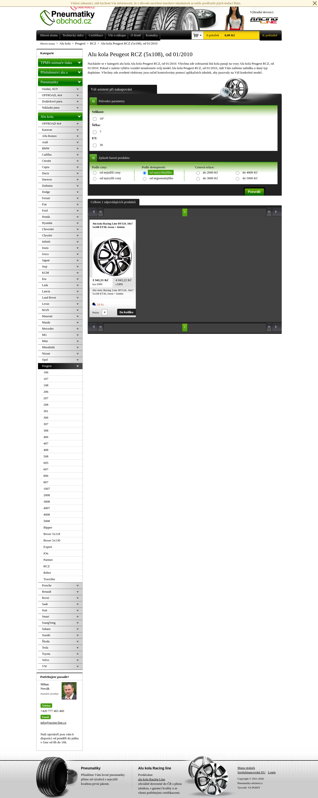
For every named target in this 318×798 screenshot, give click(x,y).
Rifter (47, 573)
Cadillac (47, 154)
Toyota (46, 654)
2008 (46, 495)
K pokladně (268, 35)
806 (45, 476)
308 (45, 430)
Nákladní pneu (50, 107)
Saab (45, 604)
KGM (45, 272)
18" (101, 119)
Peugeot (47, 366)
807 (45, 482)
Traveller (49, 579)
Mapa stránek (246, 768)
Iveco (45, 254)
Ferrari (46, 198)
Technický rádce (73, 35)
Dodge (46, 192)
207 (45, 398)
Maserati (47, 316)
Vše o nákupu (117, 35)
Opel (45, 359)
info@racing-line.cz (53, 722)
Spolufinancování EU (251, 772)
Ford (45, 210)
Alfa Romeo (49, 136)
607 (45, 469)
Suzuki (46, 635)
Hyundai (47, 223)
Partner (48, 560)
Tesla (45, 647)
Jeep (44, 266)
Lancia (46, 291)
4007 (46, 508)
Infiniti (46, 241)
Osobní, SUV (50, 89)
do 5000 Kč (250, 178)
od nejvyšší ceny (110, 178)
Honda (46, 217)
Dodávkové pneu (52, 101)
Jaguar (46, 260)
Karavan (47, 130)
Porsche (46, 585)
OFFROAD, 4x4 (52, 95)
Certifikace (96, 35)
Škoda (45, 641)
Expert (47, 547)
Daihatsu (47, 185)
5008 (46, 521)
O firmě (136, 35)
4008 (46, 514)
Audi (45, 142)
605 (45, 463)
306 (45, 417)
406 (45, 437)
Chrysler (47, 235)
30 (100, 145)
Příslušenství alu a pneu (61, 72)
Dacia (45, 173)
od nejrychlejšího (161, 172)
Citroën (46, 161)
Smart (45, 616)
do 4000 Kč (250, 172)
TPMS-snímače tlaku (61, 61)
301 (45, 411)
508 (45, 456)
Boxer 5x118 (51, 534)
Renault (46, 591)
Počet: (95, 312)
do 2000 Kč (210, 172)
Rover (45, 598)
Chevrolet (48, 229)
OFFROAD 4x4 (51, 123)
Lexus (45, 304)
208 (45, 404)
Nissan (46, 353)
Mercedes (48, 328)
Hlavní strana (47, 43)
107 (45, 379)
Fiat (44, 204)
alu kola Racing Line (151, 779)
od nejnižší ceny (110, 172)
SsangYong (48, 622)
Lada (45, 285)
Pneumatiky (61, 81)
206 (45, 392)
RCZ (46, 566)
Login (272, 772)
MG (44, 335)
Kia (44, 279)
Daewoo (47, 179)
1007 (46, 488)
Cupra (45, 167)
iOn (45, 553)
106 (45, 372)
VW (44, 666)
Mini (45, 341)
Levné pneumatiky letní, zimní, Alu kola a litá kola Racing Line (71, 13)
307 (45, 424)
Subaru (46, 629)
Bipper (47, 527)
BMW (45, 148)
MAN (45, 310)
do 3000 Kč (210, 178)
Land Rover (49, 297)
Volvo (45, 660)
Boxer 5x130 (51, 540)
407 (45, 443)
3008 (46, 501)
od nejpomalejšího (161, 178)
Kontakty (152, 35)
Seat (44, 610)
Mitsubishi (48, 347)
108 (45, 385)
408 (45, 450)
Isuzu (45, 248)
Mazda (46, 322)
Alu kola (61, 115)
